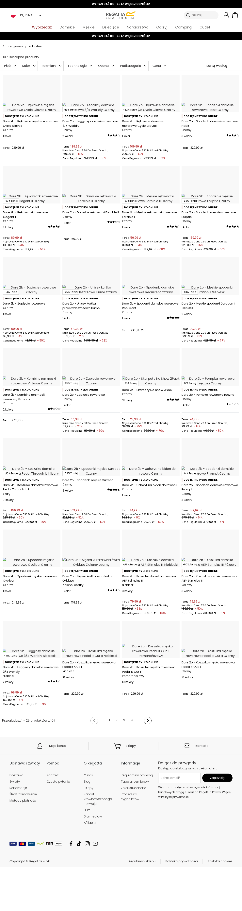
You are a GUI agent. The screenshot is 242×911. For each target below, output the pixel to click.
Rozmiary (52, 65)
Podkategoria (133, 65)
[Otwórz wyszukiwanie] (201, 15)
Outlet (205, 27)
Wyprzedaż (42, 27)
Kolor (29, 65)
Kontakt (201, 886)
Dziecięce (110, 27)
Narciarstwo (137, 27)
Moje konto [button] (57, 886)
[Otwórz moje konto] (226, 15)
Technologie (80, 65)
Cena (160, 65)
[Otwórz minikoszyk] (235, 15)
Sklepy (131, 886)
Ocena (106, 65)
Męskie (88, 27)
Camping (183, 27)
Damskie (67, 27)
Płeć (10, 65)
